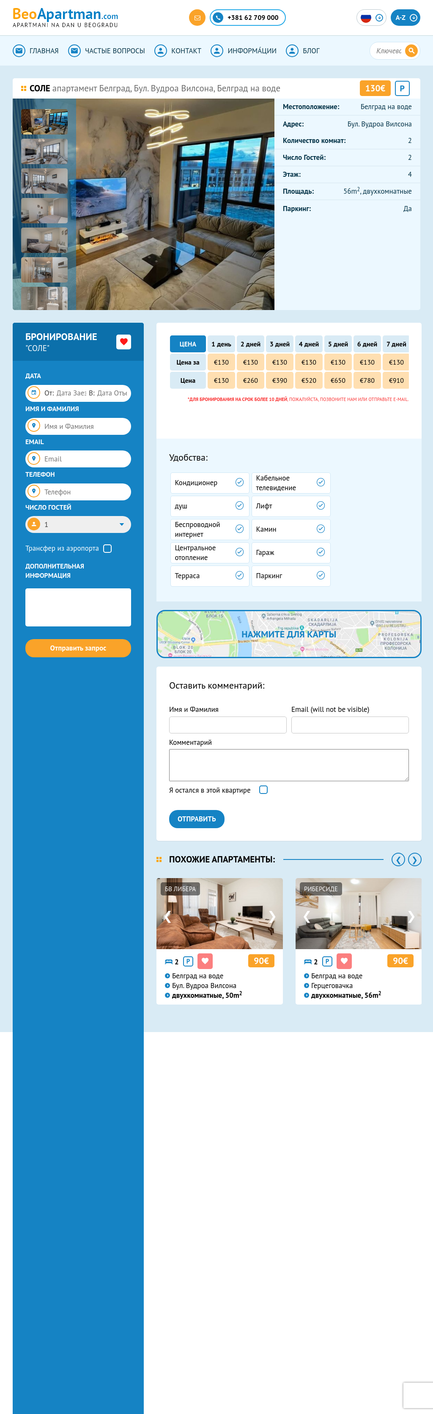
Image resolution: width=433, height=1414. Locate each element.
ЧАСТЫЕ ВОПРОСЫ (106, 50)
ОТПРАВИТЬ (197, 819)
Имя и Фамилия (194, 709)
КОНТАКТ (177, 50)
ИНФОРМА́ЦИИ (244, 50)
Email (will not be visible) (330, 709)
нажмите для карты (288, 634)
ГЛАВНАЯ (36, 50)
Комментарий (190, 742)
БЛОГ (302, 50)
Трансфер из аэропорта (62, 548)
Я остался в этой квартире (210, 790)
